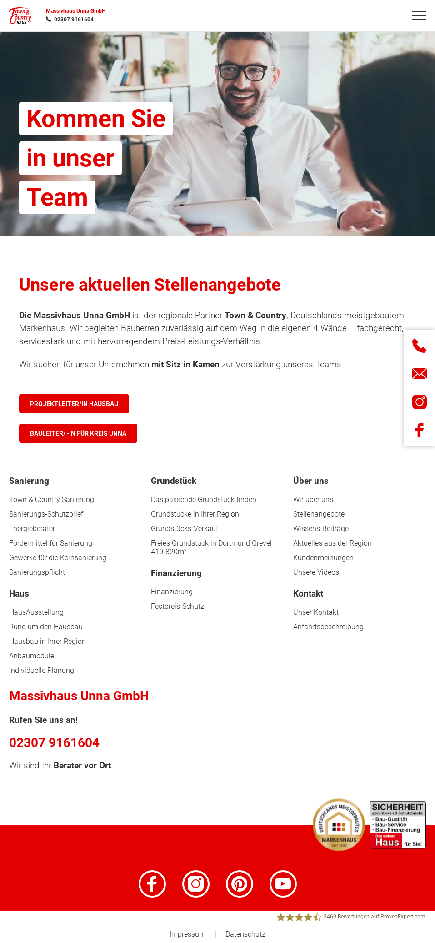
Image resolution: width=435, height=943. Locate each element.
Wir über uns (313, 499)
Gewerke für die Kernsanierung (57, 557)
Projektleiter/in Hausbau (74, 403)
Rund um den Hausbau (46, 626)
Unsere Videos (316, 572)
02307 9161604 (74, 19)
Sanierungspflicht (37, 572)
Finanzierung (172, 591)
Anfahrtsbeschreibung (328, 626)
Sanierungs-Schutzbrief (46, 514)
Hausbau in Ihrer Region (47, 641)
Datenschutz (245, 934)
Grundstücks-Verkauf (184, 528)
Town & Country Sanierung (51, 499)
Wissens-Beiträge (321, 528)
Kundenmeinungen (323, 557)
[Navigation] (419, 16)
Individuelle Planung (41, 670)
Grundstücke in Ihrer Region (195, 514)
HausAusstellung (36, 612)
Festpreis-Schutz (177, 606)
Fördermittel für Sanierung (50, 543)
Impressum (187, 934)
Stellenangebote (319, 514)
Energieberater (32, 528)
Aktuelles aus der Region (332, 543)
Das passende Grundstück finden (203, 499)
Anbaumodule (31, 656)
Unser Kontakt (316, 612)
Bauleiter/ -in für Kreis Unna (78, 433)
